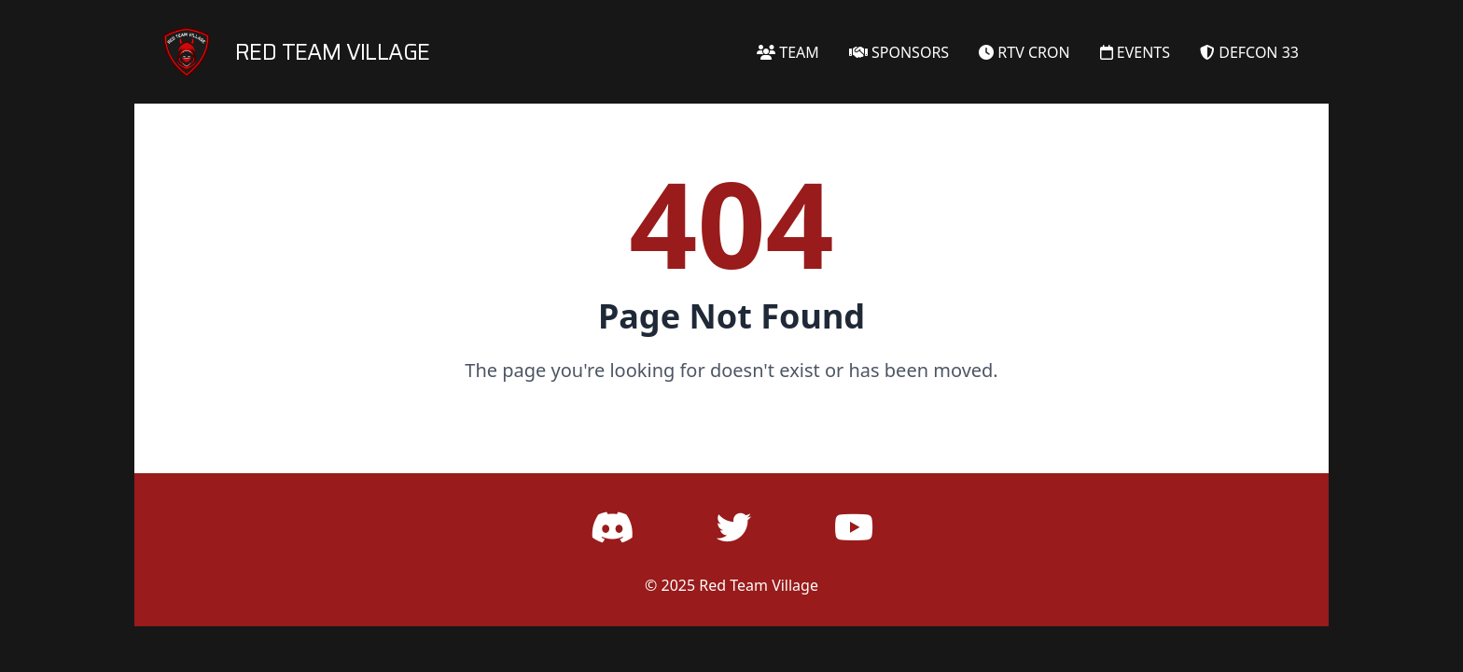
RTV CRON (1024, 52)
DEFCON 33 (1249, 52)
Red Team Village (758, 585)
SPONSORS (899, 52)
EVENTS (1135, 52)
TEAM (788, 52)
